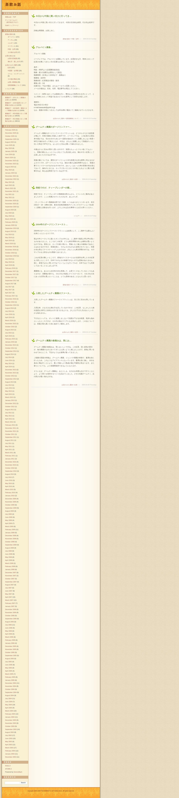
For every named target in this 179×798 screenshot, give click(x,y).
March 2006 (9, 637)
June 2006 (8, 628)
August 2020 (9, 210)
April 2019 (8, 240)
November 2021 (10, 191)
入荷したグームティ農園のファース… (53, 293)
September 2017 (11, 280)
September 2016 (11, 305)
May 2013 (8, 391)
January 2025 (10, 151)
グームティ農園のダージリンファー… (53, 127)
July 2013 (8, 385)
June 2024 (8, 154)
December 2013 (10, 369)
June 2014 (8, 360)
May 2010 (8, 483)
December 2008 (10, 535)
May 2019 (8, 237)
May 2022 (8, 182)
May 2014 (8, 363)
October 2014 (10, 348)
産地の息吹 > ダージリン (70, 285)
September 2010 (11, 471)
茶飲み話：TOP (10, 17)
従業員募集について (15, 85)
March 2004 (9, 711)
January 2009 (10, 532)
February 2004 (10, 714)
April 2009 (8, 523)
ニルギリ (11, 43)
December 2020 (10, 200)
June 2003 (8, 738)
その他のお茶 (12, 52)
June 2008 (8, 554)
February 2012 (10, 425)
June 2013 (8, 388)
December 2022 (10, 176)
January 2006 (10, 643)
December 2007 (10, 572)
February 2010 (10, 492)
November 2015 (10, 323)
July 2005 (8, 662)
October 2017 (10, 277)
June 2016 (8, 314)
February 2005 (10, 677)
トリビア (76, 216)
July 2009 (8, 514)
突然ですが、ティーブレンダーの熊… (53, 188)
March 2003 (9, 748)
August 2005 (9, 658)
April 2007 (8, 597)
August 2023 (9, 167)
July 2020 (8, 213)
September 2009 (11, 508)
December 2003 (10, 720)
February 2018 (10, 268)
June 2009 (8, 517)
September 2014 (11, 351)
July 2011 (8, 443)
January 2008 (10, 569)
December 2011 (10, 428)
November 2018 (10, 250)
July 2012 (8, 413)
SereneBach (18, 772)
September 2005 (11, 655)
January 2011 (10, 459)
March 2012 (9, 422)
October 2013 (10, 376)
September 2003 (11, 729)
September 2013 (11, 379)
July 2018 (8, 259)
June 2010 (8, 480)
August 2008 (9, 548)
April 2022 (8, 185)
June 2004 (8, 701)
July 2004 (8, 698)
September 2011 (11, 437)
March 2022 (9, 188)
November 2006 (10, 612)
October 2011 (10, 434)
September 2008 (11, 545)
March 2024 (9, 157)
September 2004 (11, 692)
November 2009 (10, 502)
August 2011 (9, 440)
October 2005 (10, 652)
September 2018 (11, 256)
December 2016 (10, 299)
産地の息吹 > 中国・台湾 (70, 39)
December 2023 (10, 160)
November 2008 (10, 538)
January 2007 (10, 606)
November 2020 (10, 203)
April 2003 (8, 744)
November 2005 (10, 649)
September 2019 (11, 228)
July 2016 (8, 311)
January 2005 (10, 680)
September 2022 (11, 179)
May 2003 (8, 741)
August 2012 (9, 409)
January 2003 (10, 754)
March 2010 (9, 489)
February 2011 (10, 456)
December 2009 (10, 499)
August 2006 (9, 622)
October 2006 (10, 615)
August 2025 (9, 142)
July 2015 (8, 333)
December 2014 (10, 345)
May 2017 (8, 289)
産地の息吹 (9, 34)
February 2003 (10, 751)
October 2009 (10, 505)
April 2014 (8, 366)
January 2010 (10, 495)
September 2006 (11, 618)
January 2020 (10, 225)
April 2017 (8, 293)
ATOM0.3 (8, 769)
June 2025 (8, 145)
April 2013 (8, 394)
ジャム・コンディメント (16, 74)
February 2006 (10, 640)
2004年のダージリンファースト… (52, 224)
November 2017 (10, 274)
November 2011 (10, 431)
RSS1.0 (7, 766)
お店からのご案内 (11, 65)
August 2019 (9, 231)
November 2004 (10, 686)
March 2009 (9, 526)
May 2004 (8, 705)
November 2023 (10, 164)
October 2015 (10, 326)
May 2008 (8, 557)
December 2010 (10, 462)
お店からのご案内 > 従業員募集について (65, 118)
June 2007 (8, 591)
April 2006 (8, 634)
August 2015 (9, 330)
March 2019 (9, 243)
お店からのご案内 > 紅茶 (69, 179)
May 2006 (8, 631)
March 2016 (9, 320)
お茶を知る (9, 56)
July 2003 (8, 735)
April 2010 (8, 486)
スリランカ (11, 46)
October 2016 (10, 302)
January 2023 (10, 173)
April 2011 (8, 449)
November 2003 (10, 723)
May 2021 (8, 197)
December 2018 (10, 246)
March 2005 (9, 674)
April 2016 (8, 317)
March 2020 (9, 219)
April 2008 (8, 560)
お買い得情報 (12, 82)
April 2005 (8, 671)
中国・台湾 (11, 49)
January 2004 (10, 717)
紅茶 (9, 67)
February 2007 (10, 603)
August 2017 (9, 283)
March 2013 (9, 397)
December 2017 (10, 271)
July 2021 (8, 194)
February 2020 (10, 222)
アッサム (11, 40)
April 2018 (8, 265)
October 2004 (10, 689)
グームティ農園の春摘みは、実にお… (53, 340)
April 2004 (8, 708)
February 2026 (10, 130)
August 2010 (9, 474)
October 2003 (10, 726)
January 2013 (10, 400)
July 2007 (8, 588)
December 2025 (10, 133)
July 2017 (8, 287)
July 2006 (8, 625)
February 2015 (10, 339)
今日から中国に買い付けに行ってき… (53, 16)
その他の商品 (12, 79)
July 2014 (8, 357)
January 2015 (10, 342)
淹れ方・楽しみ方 (14, 61)
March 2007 (9, 600)
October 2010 (10, 468)
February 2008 (10, 566)
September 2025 (11, 139)
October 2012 (10, 406)
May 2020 (8, 216)
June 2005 (8, 665)
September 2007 (11, 582)
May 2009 (8, 520)
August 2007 (9, 585)
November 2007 (10, 575)
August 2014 (9, 354)
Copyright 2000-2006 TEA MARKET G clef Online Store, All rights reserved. (51, 791)
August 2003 (9, 732)
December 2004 (10, 683)
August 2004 (9, 695)
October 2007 (10, 579)
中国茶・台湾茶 (13, 70)
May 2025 (8, 148)
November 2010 (10, 465)
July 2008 (8, 551)
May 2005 (8, 668)
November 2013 (10, 373)
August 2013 (9, 382)
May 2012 (8, 416)
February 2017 (10, 296)
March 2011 (9, 452)
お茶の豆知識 (12, 58)
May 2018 (8, 262)
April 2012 (8, 419)
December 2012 (10, 403)
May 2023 (8, 170)
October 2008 (10, 542)
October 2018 (10, 253)
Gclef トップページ (11, 25)
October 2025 (10, 136)
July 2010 (8, 477)
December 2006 (10, 609)
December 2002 (10, 757)
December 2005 (10, 646)
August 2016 (9, 308)
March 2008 (9, 563)
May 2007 (8, 594)
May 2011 (8, 446)
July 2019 (8, 234)
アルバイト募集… (44, 47)
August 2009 (9, 511)
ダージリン (11, 37)
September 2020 (11, 207)
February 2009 (10, 529)
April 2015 (8, 336)
